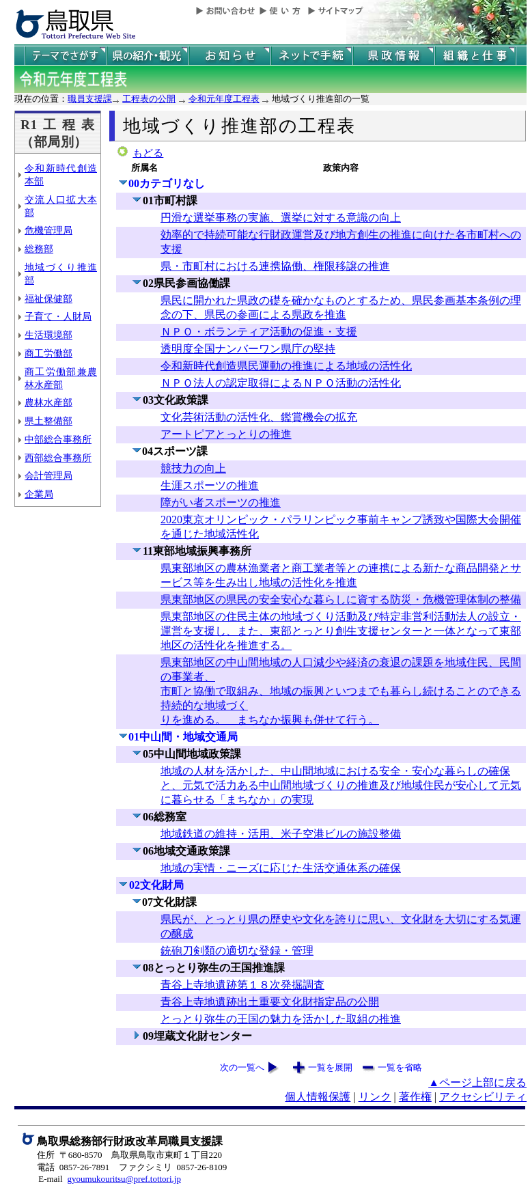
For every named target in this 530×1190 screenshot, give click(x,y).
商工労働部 (48, 353)
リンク (375, 1097)
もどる (147, 153)
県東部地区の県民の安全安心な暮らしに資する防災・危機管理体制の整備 (341, 599)
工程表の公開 (149, 99)
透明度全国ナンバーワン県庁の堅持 (248, 349)
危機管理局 (48, 230)
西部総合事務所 (58, 457)
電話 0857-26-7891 (73, 1167)
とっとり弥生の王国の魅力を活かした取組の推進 (281, 1019)
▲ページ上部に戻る (477, 1082)
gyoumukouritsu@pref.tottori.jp (124, 1179)
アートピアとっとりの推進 (226, 434)
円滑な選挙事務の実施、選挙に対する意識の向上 (281, 217)
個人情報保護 (317, 1097)
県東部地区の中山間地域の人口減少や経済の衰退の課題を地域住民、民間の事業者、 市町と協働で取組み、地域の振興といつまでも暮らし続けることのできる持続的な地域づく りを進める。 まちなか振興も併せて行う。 (341, 690)
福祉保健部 (48, 298)
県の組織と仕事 (475, 55)
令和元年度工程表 (224, 99)
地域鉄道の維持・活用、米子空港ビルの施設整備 (281, 834)
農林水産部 (48, 402)
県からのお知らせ (229, 55)
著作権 (415, 1097)
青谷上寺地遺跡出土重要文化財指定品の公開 (270, 1002)
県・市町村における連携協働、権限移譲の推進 (275, 266)
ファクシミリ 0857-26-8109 (173, 1167)
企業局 (39, 493)
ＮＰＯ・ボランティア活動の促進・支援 (259, 331)
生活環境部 (48, 334)
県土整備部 (48, 420)
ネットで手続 (311, 55)
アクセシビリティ (483, 1097)
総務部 (39, 248)
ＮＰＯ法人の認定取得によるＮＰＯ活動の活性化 (281, 383)
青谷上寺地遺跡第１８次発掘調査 (242, 985)
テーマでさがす (66, 55)
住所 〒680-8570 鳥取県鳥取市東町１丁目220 (129, 1155)
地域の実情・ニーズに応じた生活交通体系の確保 (281, 868)
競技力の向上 (193, 468)
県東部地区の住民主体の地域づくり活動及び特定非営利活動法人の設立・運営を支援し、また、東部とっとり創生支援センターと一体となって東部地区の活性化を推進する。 (341, 631)
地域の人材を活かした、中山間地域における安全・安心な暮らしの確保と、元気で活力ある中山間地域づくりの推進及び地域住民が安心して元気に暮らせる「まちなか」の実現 (341, 785)
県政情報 (393, 55)
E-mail (50, 1179)
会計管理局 (48, 475)
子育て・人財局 (58, 316)
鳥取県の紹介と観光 (148, 55)
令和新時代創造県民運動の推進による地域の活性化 (286, 366)
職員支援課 (90, 99)
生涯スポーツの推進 (210, 485)
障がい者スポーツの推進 (221, 502)
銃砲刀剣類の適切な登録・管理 (237, 950)
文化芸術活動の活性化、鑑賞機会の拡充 (259, 417)
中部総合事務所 (58, 439)
